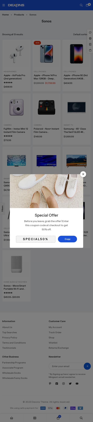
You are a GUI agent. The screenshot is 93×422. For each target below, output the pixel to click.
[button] (83, 174)
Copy (67, 239)
